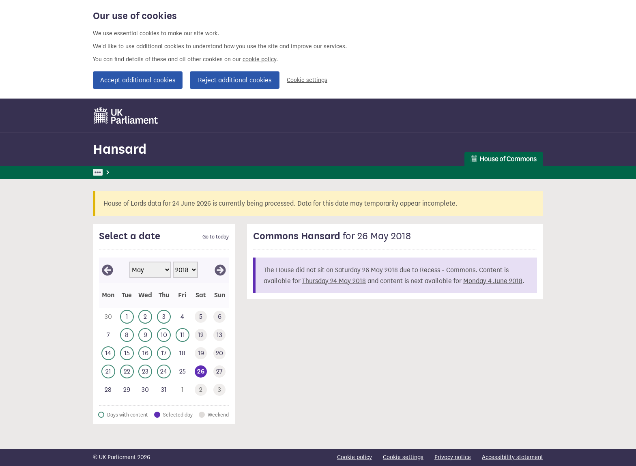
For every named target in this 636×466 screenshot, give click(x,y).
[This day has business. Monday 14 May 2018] (108, 353)
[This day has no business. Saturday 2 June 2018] (201, 390)
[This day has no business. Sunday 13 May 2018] (219, 335)
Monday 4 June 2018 (492, 281)
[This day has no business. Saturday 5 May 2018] (201, 317)
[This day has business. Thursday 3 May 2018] (164, 317)
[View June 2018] (220, 270)
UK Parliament (111, 172)
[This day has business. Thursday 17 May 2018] (164, 353)
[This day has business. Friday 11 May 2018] (182, 335)
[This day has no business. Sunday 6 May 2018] (219, 317)
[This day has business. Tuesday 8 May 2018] (127, 335)
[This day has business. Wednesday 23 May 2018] (145, 372)
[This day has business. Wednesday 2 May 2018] (145, 317)
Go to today (215, 237)
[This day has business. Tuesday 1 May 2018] (127, 317)
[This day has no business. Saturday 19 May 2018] (201, 353)
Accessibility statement (512, 457)
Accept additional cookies (137, 80)
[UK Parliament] (126, 116)
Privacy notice (452, 457)
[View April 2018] (107, 270)
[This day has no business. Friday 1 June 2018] (182, 390)
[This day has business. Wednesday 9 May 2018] (145, 335)
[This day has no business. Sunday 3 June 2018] (219, 390)
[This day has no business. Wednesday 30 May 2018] (145, 390)
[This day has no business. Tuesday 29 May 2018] (127, 390)
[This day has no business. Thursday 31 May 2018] (164, 390)
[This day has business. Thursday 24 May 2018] (164, 372)
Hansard (119, 149)
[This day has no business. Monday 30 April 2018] (108, 317)
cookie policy (259, 59)
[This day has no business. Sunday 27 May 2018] (219, 372)
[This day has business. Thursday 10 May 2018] (164, 335)
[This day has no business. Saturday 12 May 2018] (201, 335)
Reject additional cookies (234, 80)
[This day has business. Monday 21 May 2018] (108, 372)
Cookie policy (354, 457)
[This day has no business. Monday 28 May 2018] (108, 390)
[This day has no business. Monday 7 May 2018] (108, 335)
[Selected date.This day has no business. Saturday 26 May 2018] (201, 372)
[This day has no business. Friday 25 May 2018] (182, 372)
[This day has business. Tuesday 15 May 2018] (127, 353)
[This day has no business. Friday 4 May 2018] (182, 317)
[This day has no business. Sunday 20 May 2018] (219, 353)
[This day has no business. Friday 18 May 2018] (182, 353)
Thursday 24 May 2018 (334, 281)
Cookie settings (307, 80)
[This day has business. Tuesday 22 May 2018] (127, 372)
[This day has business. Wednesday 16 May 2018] (145, 353)
